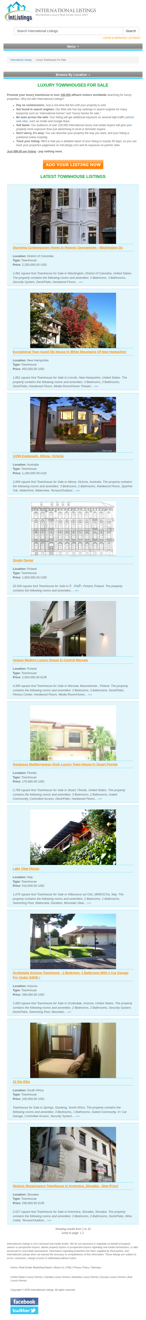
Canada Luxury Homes (57, 1277)
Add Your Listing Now (73, 164)
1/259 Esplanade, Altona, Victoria (38, 456)
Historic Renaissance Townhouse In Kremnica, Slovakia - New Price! (65, 1186)
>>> (81, 282)
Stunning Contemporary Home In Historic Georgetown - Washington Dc (68, 247)
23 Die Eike (21, 1082)
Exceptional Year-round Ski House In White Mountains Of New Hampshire (69, 352)
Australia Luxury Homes (85, 1277)
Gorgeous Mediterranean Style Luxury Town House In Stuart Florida (65, 764)
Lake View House (26, 868)
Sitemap (95, 1267)
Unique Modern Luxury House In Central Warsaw (50, 660)
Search (131, 31)
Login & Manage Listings (121, 38)
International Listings (21, 60)
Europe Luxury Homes (113, 1277)
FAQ (68, 1267)
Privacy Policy (81, 1267)
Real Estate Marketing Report (35, 1267)
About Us (59, 1267)
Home (13, 1267)
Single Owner (23, 560)
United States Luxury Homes (26, 1277)
